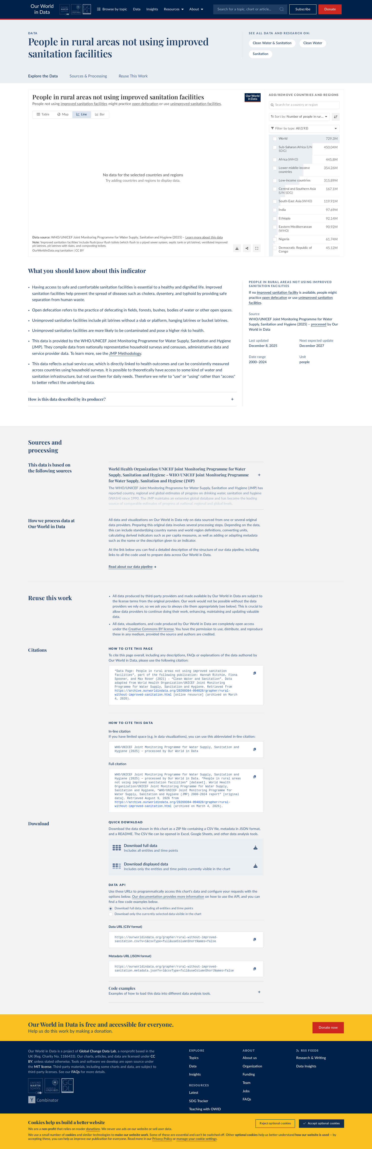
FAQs (75, 1083)
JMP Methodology (125, 354)
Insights (152, 9)
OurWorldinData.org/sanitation (52, 250)
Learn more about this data (204, 237)
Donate (330, 9)
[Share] (247, 248)
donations (93, 1129)
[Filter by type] (304, 129)
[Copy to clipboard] (249, 673)
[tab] (43, 114)
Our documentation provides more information (168, 906)
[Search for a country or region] (304, 105)
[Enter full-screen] (257, 248)
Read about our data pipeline (132, 567)
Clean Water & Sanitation (272, 43)
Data (136, 9)
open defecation (274, 298)
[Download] (237, 248)
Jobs (246, 1102)
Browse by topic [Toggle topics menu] (112, 9)
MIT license (42, 1078)
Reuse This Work (133, 76)
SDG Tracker (198, 1112)
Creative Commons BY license (151, 629)
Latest (193, 1104)
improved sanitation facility (277, 292)
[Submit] (281, 9)
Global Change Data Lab (97, 1062)
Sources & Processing (88, 76)
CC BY (79, 250)
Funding (249, 1086)
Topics (193, 1069)
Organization (252, 1077)
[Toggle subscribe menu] (302, 9)
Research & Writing (311, 1069)
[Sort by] (299, 117)
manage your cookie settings (196, 1139)
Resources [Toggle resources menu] (174, 9)
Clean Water (312, 43)
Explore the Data (43, 76)
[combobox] (250, 9)
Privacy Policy (162, 1139)
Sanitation (260, 54)
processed (318, 324)
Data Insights (306, 1077)
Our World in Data (42, 9)
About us (250, 1069)
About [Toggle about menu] (196, 9)
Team (247, 1094)
